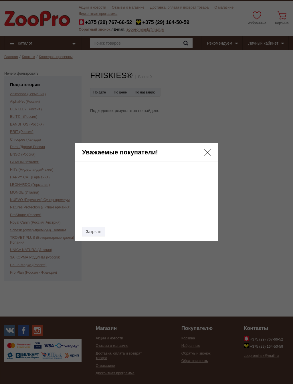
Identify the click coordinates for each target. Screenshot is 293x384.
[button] (207, 152)
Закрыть (93, 231)
